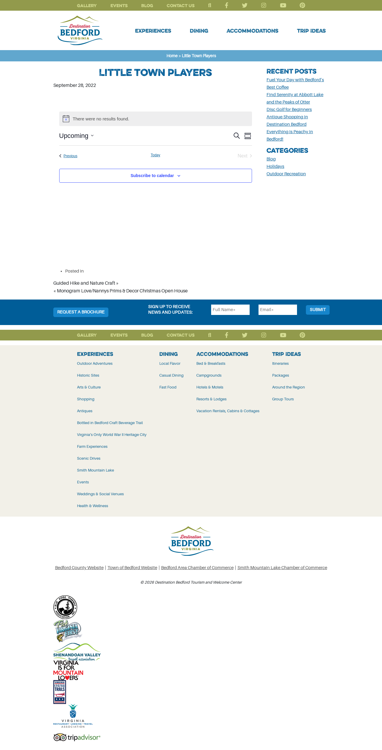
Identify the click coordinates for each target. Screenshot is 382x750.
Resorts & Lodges (211, 399)
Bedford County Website (79, 567)
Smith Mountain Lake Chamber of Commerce (282, 567)
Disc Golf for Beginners (289, 109)
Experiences (153, 30)
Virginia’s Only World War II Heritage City (112, 434)
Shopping (85, 399)
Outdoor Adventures (95, 363)
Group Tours (283, 399)
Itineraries (280, 363)
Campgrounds (209, 375)
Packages (280, 375)
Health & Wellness (92, 506)
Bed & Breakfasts (210, 363)
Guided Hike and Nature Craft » (86, 283)
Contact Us (181, 5)
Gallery (87, 5)
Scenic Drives (88, 458)
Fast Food (167, 387)
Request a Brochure (81, 312)
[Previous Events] (68, 156)
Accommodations (252, 30)
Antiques (84, 411)
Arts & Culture (89, 387)
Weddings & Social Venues (100, 494)
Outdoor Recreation (286, 173)
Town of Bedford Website (132, 567)
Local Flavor (169, 363)
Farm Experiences (92, 446)
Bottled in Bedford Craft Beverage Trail (110, 423)
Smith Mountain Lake (95, 470)
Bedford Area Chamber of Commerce (197, 567)
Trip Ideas (311, 30)
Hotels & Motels (209, 387)
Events (119, 5)
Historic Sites (88, 375)
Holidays (275, 166)
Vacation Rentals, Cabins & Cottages (227, 411)
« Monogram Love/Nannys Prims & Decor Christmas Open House (120, 291)
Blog (147, 5)
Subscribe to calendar (152, 175)
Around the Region (288, 387)
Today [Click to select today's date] (155, 155)
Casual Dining (171, 375)
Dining (199, 30)
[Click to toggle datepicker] (76, 136)
